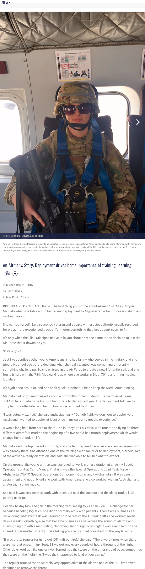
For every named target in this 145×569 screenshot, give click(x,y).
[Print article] (7, 273)
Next (138, 122)
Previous (7, 122)
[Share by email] (15, 273)
